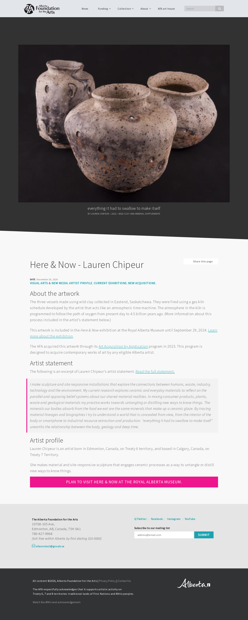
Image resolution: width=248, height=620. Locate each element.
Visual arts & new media (49, 283)
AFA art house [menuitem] (166, 8)
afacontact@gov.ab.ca (48, 546)
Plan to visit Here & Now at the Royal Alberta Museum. (124, 482)
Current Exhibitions (110, 283)
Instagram (173, 519)
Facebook (157, 519)
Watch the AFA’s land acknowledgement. (57, 602)
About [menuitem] (144, 10)
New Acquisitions (141, 283)
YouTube (190, 519)
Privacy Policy (107, 581)
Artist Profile (80, 283)
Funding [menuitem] (102, 10)
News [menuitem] (85, 8)
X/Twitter (140, 519)
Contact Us (124, 581)
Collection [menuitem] (123, 10)
